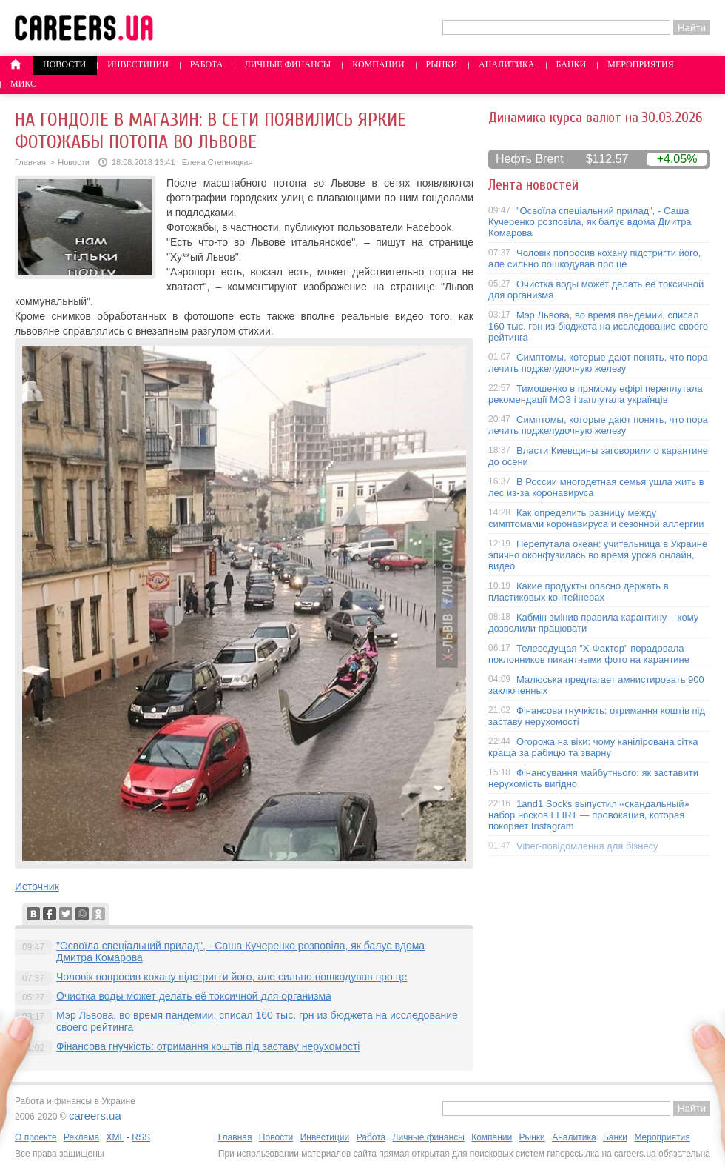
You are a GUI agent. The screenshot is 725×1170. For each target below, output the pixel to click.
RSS (141, 1137)
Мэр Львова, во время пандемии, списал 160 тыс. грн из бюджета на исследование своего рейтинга (598, 326)
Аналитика (506, 64)
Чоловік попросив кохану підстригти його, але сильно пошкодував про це (231, 977)
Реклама (81, 1137)
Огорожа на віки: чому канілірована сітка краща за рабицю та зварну (593, 747)
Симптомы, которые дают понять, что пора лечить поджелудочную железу (598, 363)
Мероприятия (640, 64)
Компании (378, 64)
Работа (206, 64)
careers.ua (95, 1115)
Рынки (441, 64)
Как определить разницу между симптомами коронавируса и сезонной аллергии (596, 518)
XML (115, 1137)
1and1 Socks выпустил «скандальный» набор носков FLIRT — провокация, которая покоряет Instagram (588, 815)
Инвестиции (138, 64)
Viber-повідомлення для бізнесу (587, 846)
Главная (30, 162)
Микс (23, 83)
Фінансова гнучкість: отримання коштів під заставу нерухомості (208, 1046)
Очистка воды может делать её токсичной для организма (193, 996)
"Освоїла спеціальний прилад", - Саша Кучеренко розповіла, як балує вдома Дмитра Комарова (590, 221)
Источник (37, 886)
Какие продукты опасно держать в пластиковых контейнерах (578, 592)
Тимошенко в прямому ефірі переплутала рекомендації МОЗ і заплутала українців (595, 394)
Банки (571, 64)
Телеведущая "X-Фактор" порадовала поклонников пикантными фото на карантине (588, 654)
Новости (64, 64)
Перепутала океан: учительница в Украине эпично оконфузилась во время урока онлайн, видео (597, 555)
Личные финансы (288, 64)
